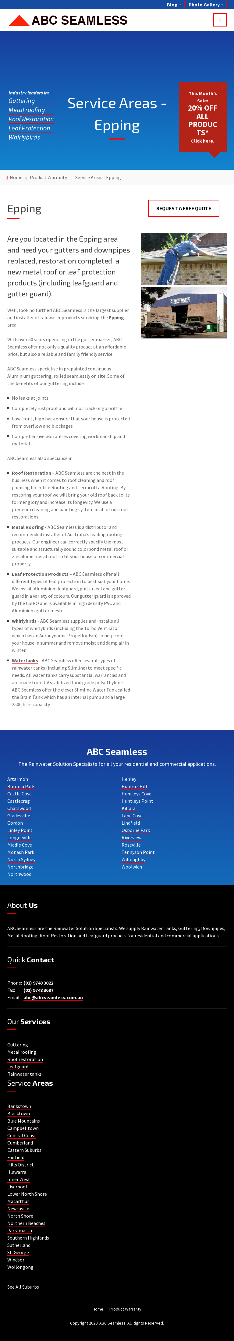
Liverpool (17, 1187)
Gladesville (18, 815)
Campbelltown (23, 1128)
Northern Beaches (26, 1223)
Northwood (19, 874)
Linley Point (20, 830)
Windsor (15, 1260)
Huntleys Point (137, 801)
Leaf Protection (29, 128)
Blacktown (18, 1113)
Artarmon (17, 779)
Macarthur (18, 1201)
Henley (129, 779)
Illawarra (16, 1172)
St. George (18, 1252)
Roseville (131, 845)
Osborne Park (136, 830)
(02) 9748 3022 (38, 983)
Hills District (20, 1165)
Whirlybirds (24, 137)
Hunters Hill (134, 786)
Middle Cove (19, 845)
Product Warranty (48, 177)
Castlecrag (18, 801)
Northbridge (20, 867)
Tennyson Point (138, 852)
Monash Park (20, 852)
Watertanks (25, 660)
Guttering (22, 100)
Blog (173, 5)
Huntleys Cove (136, 794)
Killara (129, 808)
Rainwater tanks (24, 1074)
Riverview (131, 837)
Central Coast (21, 1135)
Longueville (19, 837)
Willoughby (133, 859)
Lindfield (131, 823)
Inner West (18, 1179)
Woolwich (132, 867)
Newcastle (18, 1208)
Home (16, 177)
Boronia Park (20, 786)
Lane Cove (132, 815)
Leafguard (17, 1066)
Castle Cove (19, 794)
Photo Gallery (205, 5)
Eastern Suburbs (24, 1150)
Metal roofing (27, 109)
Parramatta (19, 1230)
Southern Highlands (28, 1238)
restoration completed (75, 260)
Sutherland (18, 1245)
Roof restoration (25, 1059)
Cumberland (20, 1143)
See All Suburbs (23, 1287)
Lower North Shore (27, 1194)
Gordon (15, 823)
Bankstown (19, 1106)
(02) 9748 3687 (38, 990)
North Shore (20, 1216)
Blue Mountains (23, 1121)
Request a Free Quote (183, 208)
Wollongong (20, 1267)
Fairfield (15, 1157)
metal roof (40, 271)
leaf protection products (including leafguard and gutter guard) (62, 282)
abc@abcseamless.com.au (53, 997)
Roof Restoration (31, 119)
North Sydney (21, 859)
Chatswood (19, 808)
